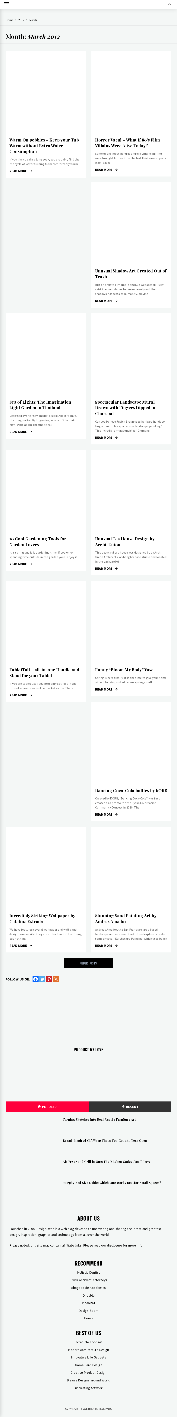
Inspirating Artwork (88, 1388)
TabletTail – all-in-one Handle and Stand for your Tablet (44, 672)
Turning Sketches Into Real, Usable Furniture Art (99, 1119)
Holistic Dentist (88, 1272)
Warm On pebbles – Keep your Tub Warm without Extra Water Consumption (44, 145)
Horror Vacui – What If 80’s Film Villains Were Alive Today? (127, 142)
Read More (20, 171)
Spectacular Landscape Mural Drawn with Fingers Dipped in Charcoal (125, 407)
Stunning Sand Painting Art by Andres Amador (125, 918)
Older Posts (88, 963)
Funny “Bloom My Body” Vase (124, 669)
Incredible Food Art (88, 1342)
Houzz (88, 1318)
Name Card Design (88, 1365)
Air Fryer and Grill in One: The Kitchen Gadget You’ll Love (107, 1162)
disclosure (114, 1245)
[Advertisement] (88, 1012)
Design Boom (88, 1310)
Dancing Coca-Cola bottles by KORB (131, 790)
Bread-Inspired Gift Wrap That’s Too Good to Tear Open (105, 1140)
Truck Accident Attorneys (88, 1280)
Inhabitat (88, 1303)
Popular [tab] (47, 1107)
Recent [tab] (129, 1106)
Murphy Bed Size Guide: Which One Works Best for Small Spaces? (112, 1183)
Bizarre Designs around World (88, 1380)
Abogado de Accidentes (88, 1287)
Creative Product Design (88, 1372)
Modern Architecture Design (88, 1350)
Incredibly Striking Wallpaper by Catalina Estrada (42, 918)
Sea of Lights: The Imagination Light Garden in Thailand (40, 405)
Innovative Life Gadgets (88, 1357)
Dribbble (89, 1295)
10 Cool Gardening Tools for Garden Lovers (37, 541)
